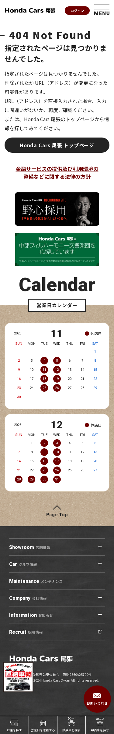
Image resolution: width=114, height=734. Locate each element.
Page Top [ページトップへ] (57, 514)
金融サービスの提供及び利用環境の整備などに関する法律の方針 (57, 172)
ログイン (77, 10)
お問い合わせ (97, 699)
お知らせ (31, 615)
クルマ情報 (23, 564)
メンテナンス (36, 581)
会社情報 (28, 598)
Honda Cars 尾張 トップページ (57, 145)
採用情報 (26, 632)
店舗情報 (29, 547)
